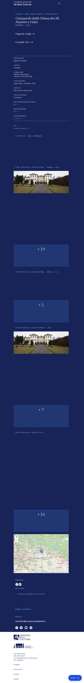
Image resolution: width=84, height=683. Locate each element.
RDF (15, 126)
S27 (15, 104)
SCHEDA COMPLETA (20, 128)
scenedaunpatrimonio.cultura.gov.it (25, 658)
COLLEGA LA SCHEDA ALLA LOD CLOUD (31, 594)
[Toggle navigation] (59, 3)
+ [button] (16, 537)
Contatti (16, 674)
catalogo (19, 14)
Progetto (17, 665)
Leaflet (36, 572)
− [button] (16, 540)
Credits (16, 679)
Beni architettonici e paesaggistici (41, 14)
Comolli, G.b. (22, 42)
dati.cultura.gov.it (19, 656)
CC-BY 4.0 (17, 118)
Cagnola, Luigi (23, 33)
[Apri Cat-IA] (75, 678)
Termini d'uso (18, 669)
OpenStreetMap (44, 572)
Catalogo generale (22, 3)
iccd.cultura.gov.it (19, 654)
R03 (15, 111)
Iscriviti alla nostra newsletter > (30, 621)
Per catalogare (19, 660)
